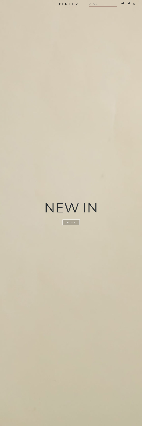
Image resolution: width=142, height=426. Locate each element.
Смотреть (71, 222)
